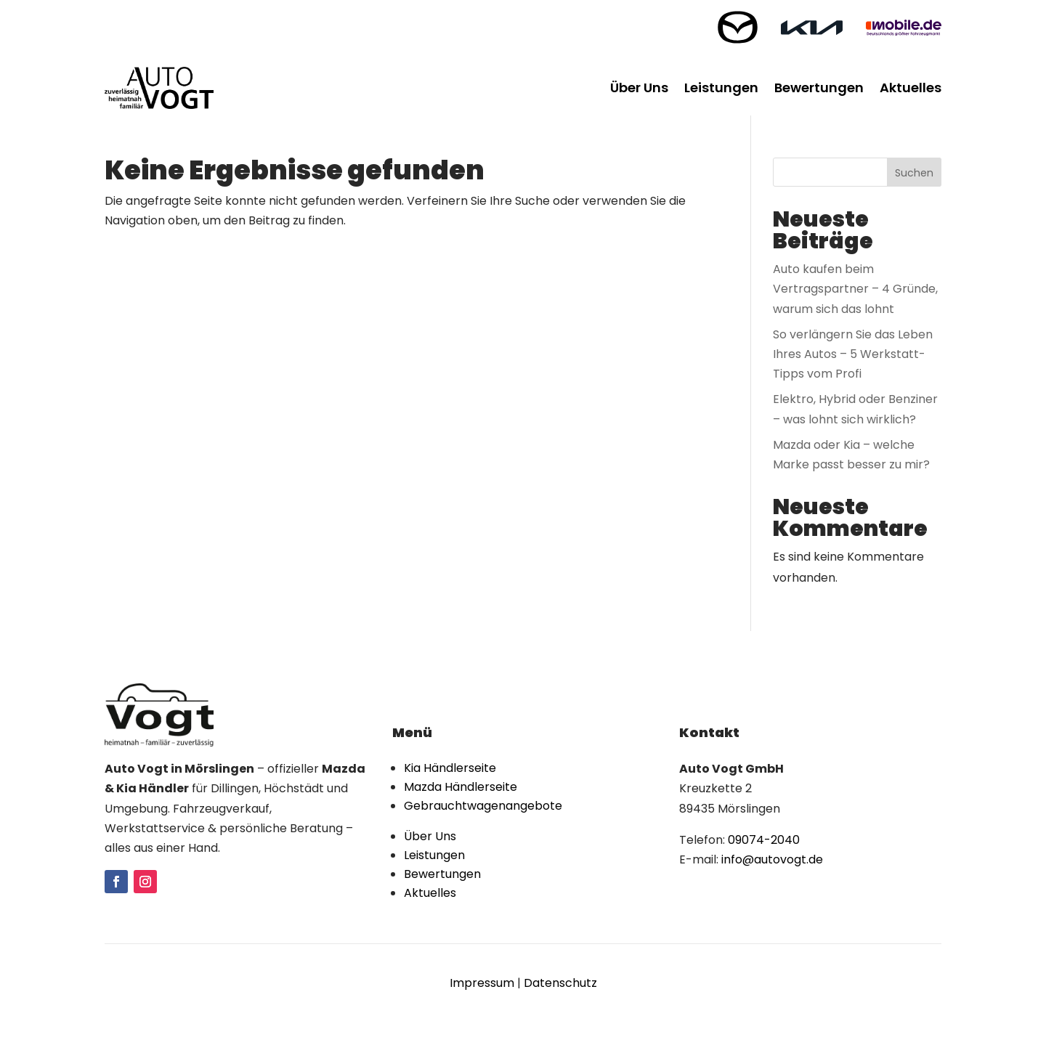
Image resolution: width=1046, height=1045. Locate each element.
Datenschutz (560, 983)
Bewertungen (819, 87)
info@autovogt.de (772, 859)
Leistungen (721, 87)
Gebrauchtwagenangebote (483, 805)
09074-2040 (764, 839)
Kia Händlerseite (450, 768)
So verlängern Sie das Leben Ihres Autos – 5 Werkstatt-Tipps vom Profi (853, 354)
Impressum (482, 983)
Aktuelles (910, 87)
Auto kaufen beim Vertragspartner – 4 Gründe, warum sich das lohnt (855, 289)
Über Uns (639, 87)
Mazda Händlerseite (460, 786)
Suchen (914, 173)
